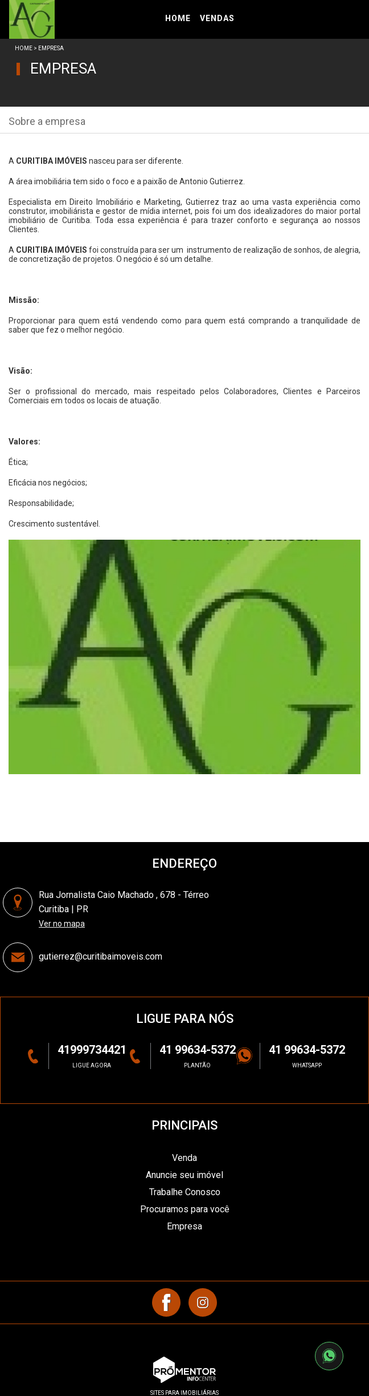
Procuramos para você (184, 1209)
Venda (184, 1157)
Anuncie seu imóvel (184, 1175)
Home (23, 48)
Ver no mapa (62, 923)
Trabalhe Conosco (184, 1192)
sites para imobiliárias (184, 1393)
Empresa (184, 1226)
